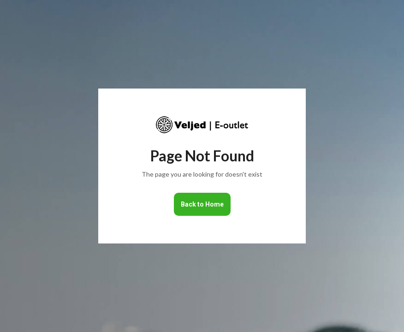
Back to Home (202, 204)
